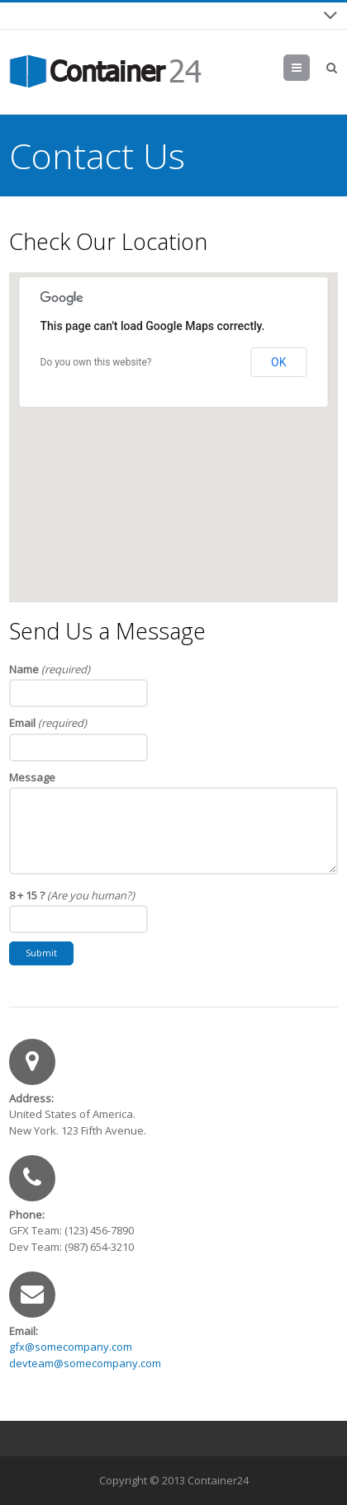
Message (32, 777)
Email (48, 722)
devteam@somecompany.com (85, 1363)
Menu (309, 67)
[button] (173, 422)
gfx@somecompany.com (70, 1346)
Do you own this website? (96, 362)
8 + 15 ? (72, 895)
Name (49, 669)
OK (278, 362)
